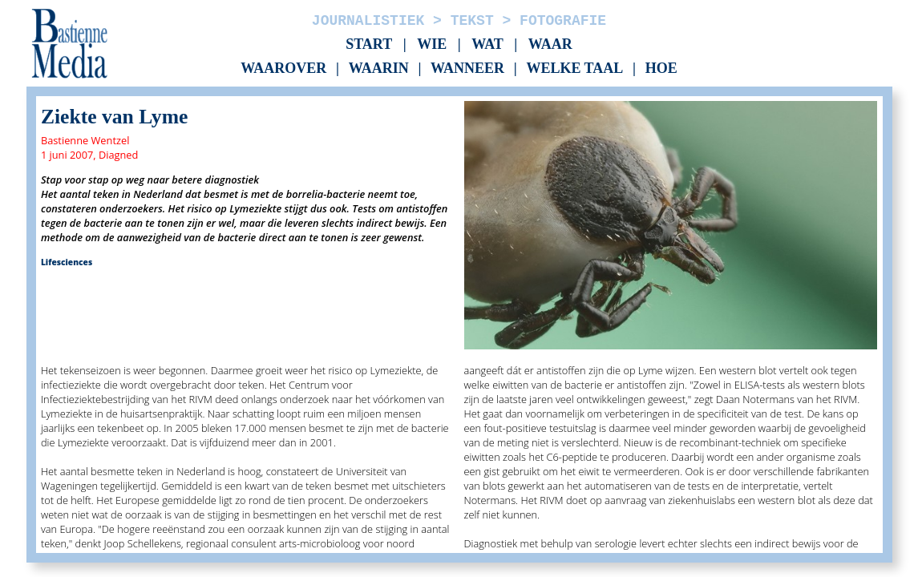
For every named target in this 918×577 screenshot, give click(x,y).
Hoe (661, 69)
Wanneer (467, 69)
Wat (487, 44)
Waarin (379, 69)
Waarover (283, 69)
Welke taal (574, 69)
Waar (550, 44)
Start (369, 44)
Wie (432, 44)
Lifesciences (66, 262)
